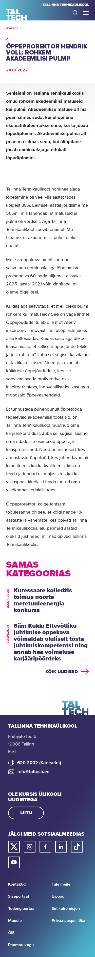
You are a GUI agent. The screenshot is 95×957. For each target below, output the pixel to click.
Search (75, 13)
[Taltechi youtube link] (14, 862)
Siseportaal (18, 896)
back (10, 39)
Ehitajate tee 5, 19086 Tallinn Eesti (22, 744)
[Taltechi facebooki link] (45, 847)
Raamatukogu (21, 945)
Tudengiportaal (21, 909)
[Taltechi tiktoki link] (77, 847)
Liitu (26, 813)
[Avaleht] (16, 14)
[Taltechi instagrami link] (29, 847)
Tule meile (61, 884)
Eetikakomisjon (66, 909)
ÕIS (11, 933)
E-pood (58, 896)
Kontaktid (17, 884)
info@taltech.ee (33, 771)
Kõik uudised (61, 672)
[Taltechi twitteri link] (14, 847)
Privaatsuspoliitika (68, 921)
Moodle (15, 921)
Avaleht (12, 28)
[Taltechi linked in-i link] (61, 847)
